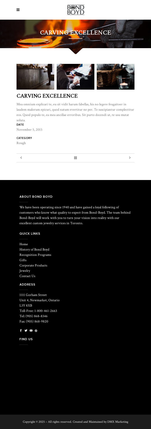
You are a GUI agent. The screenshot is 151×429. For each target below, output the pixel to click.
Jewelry (24, 270)
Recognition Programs (35, 255)
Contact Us (27, 276)
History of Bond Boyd (34, 249)
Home (23, 244)
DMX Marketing (117, 422)
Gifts (22, 260)
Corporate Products (33, 265)
